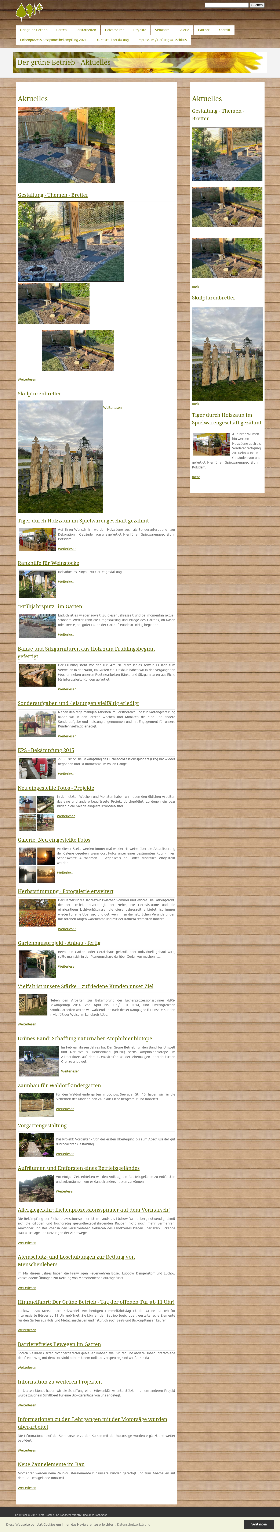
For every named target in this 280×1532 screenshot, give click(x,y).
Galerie (183, 30)
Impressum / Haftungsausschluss (162, 40)
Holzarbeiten (114, 30)
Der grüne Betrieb (33, 30)
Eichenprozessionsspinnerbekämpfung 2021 (53, 40)
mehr (196, 286)
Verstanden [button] (259, 1524)
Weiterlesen (27, 379)
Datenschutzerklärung (112, 40)
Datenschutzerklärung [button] (133, 1524)
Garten (61, 30)
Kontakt (224, 30)
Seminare (162, 30)
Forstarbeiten (86, 30)
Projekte (139, 30)
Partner (204, 30)
